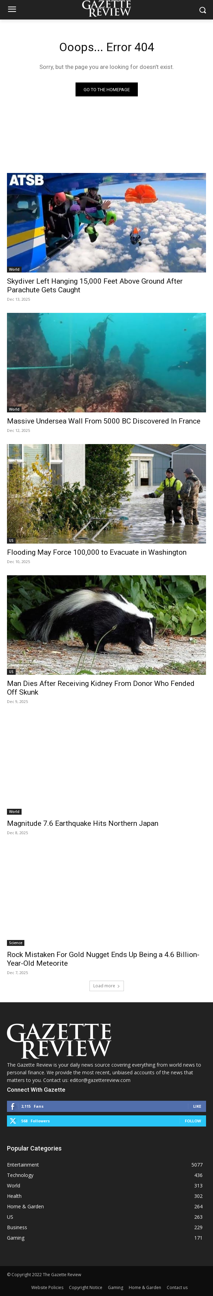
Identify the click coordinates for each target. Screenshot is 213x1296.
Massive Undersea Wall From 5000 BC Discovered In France (103, 421)
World (14, 269)
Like (197, 1106)
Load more (106, 986)
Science (15, 942)
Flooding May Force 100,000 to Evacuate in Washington (97, 552)
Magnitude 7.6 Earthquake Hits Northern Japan (82, 823)
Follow (193, 1120)
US (11, 540)
